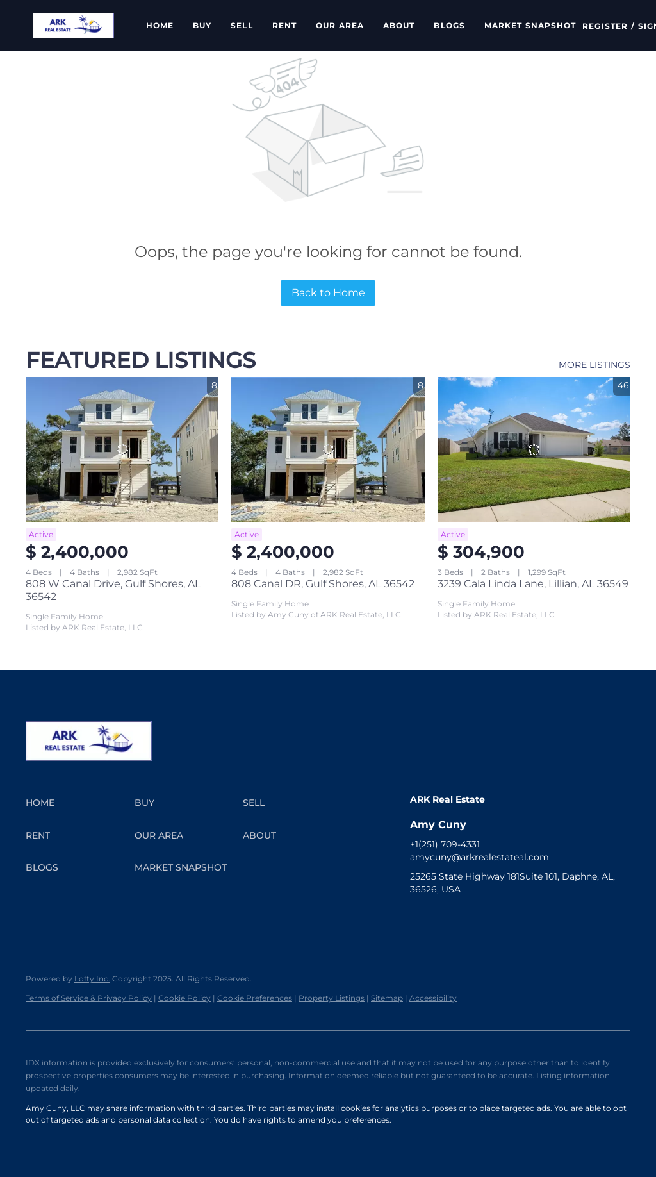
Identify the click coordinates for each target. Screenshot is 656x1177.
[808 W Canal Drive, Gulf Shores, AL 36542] (122, 449)
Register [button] (605, 26)
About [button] (399, 25)
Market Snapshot (530, 25)
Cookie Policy (184, 998)
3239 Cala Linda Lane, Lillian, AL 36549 (533, 584)
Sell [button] (241, 25)
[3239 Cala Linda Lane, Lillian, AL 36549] (534, 449)
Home (160, 25)
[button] (73, 25)
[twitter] (470, 918)
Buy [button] (202, 25)
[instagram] (496, 918)
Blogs (449, 25)
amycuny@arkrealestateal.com (479, 857)
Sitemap (387, 998)
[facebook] (419, 918)
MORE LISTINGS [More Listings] (594, 365)
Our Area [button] (340, 25)
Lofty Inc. (92, 978)
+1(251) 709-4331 (445, 844)
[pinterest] (573, 918)
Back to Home (328, 293)
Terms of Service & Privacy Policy (89, 998)
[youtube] (522, 918)
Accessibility (433, 998)
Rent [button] (284, 25)
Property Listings (332, 998)
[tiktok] (547, 918)
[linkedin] (445, 918)
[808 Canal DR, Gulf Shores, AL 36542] (327, 449)
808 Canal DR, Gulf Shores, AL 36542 (322, 584)
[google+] (599, 918)
